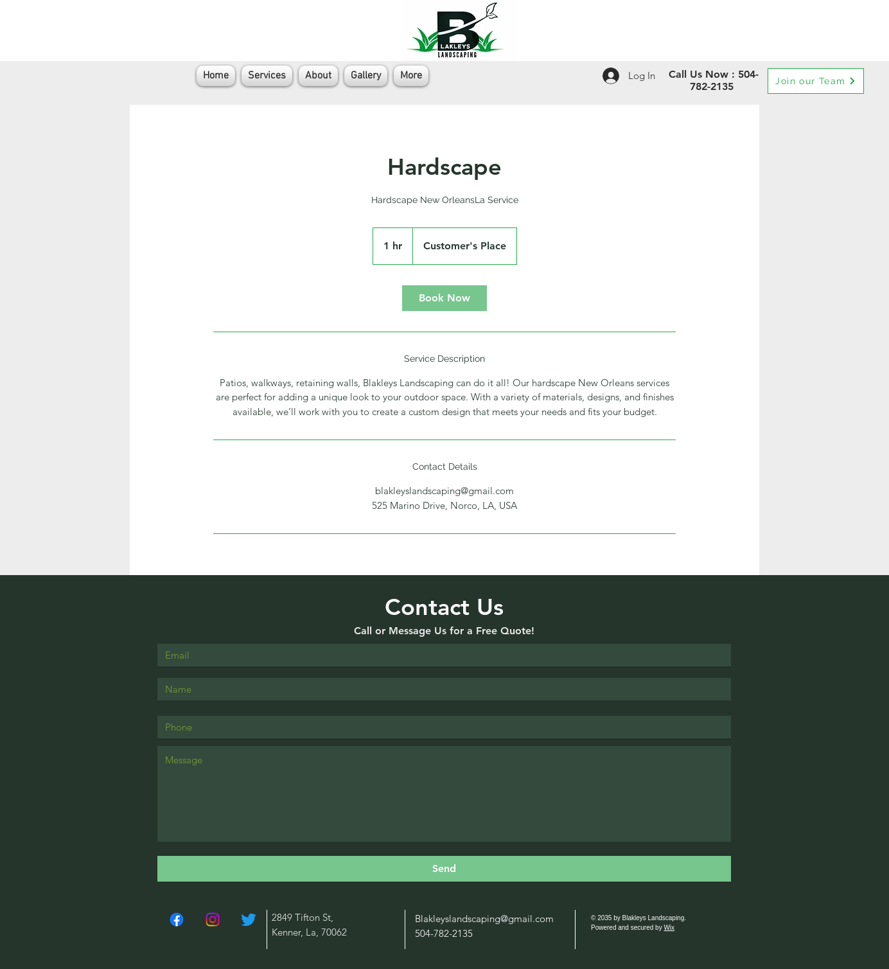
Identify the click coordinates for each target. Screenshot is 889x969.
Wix (669, 927)
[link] (444, 298)
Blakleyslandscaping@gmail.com (484, 918)
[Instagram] (213, 920)
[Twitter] (249, 920)
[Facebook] (177, 920)
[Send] (444, 869)
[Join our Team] (816, 81)
